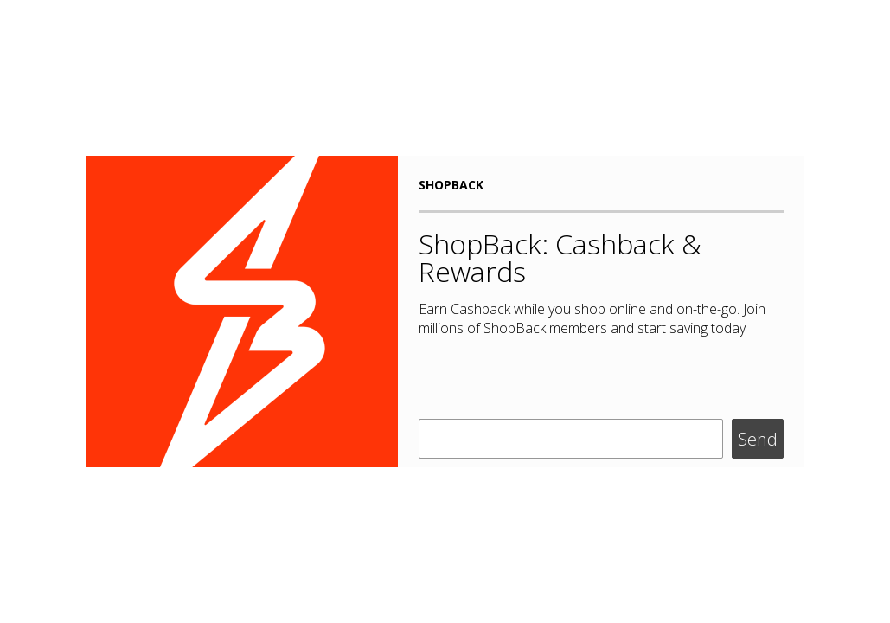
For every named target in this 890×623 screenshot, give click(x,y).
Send (758, 439)
